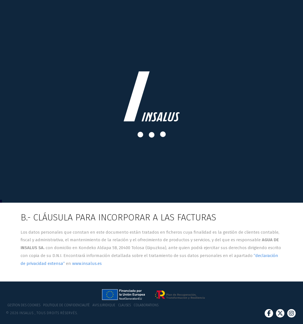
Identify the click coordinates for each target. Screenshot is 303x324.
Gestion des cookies (23, 305)
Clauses (124, 305)
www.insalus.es (87, 263)
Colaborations (146, 305)
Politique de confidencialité (66, 305)
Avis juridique (103, 305)
